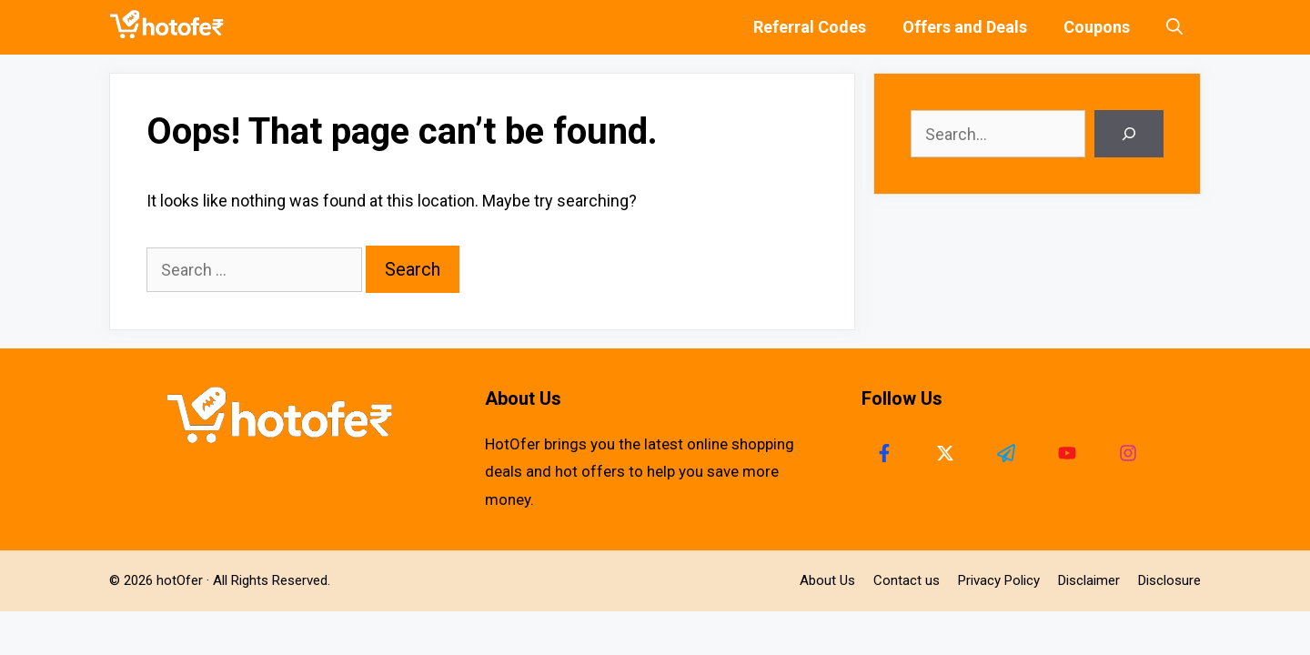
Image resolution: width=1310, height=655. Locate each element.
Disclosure (1169, 580)
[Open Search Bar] (1174, 27)
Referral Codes (809, 26)
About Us (827, 580)
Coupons (1096, 26)
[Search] (1129, 133)
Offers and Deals (964, 26)
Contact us (906, 580)
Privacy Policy (999, 580)
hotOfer (179, 580)
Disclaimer (1089, 580)
